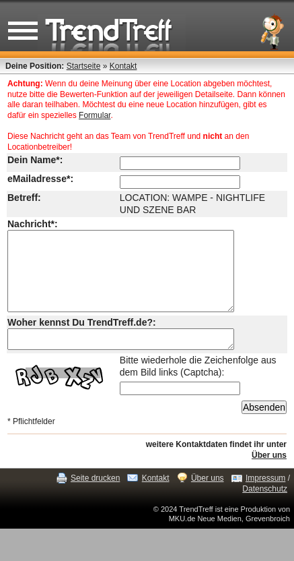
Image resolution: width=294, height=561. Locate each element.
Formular (94, 115)
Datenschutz (264, 509)
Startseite (84, 66)
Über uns (269, 475)
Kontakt (123, 66)
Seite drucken (95, 498)
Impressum (265, 498)
